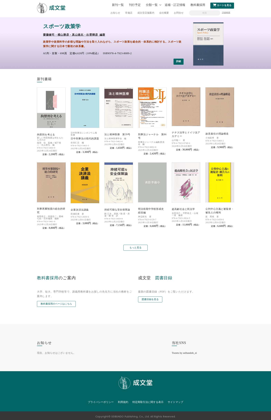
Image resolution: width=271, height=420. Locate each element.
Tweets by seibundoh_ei (184, 353)
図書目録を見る (150, 299)
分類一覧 (152, 5)
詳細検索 (226, 12)
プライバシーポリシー (101, 402)
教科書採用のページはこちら (56, 304)
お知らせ (115, 13)
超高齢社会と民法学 (183, 209)
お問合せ (179, 13)
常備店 (128, 13)
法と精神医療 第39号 (117, 134)
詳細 (178, 61)
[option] (135, 43)
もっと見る (135, 247)
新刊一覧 (118, 5)
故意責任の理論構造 (217, 133)
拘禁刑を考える (46, 134)
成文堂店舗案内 (145, 13)
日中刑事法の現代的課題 (85, 138)
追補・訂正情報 (175, 5)
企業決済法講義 (80, 210)
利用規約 (123, 402)
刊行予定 (135, 5)
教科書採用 (197, 5)
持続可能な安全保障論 (117, 209)
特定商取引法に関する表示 (147, 402)
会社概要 (164, 13)
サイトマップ (175, 402)
